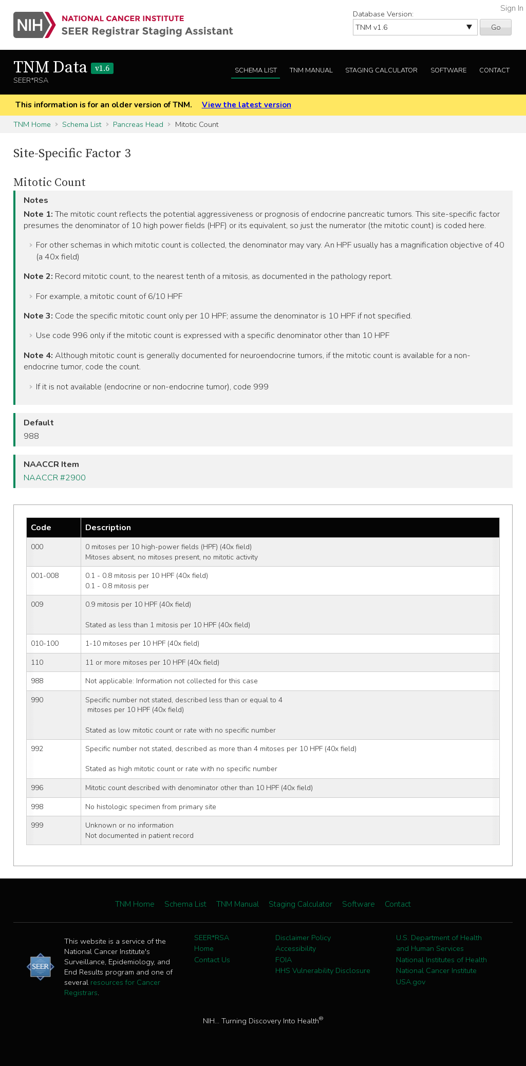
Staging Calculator (381, 70)
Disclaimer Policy (303, 937)
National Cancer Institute (436, 970)
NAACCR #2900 (55, 477)
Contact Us (212, 960)
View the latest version (246, 105)
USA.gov (410, 982)
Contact (494, 70)
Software (448, 70)
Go (496, 27)
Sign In (511, 8)
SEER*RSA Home (211, 943)
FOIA (283, 960)
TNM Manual (311, 70)
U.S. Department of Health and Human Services (439, 943)
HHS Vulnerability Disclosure (322, 970)
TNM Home (32, 124)
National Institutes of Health (441, 960)
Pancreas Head (138, 124)
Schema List (256, 70)
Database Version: (383, 14)
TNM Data (63, 68)
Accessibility (295, 948)
